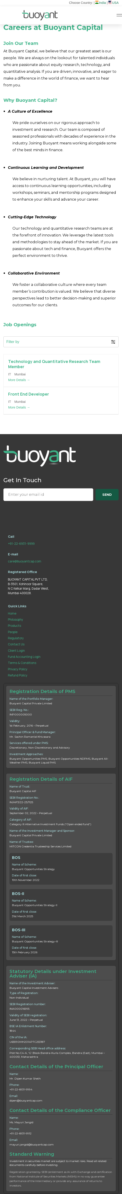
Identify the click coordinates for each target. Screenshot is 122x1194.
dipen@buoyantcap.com (26, 1100)
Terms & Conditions (22, 663)
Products (14, 626)
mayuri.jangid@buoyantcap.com (32, 1144)
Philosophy (15, 620)
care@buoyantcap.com (24, 561)
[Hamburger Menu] (119, 15)
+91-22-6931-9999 (21, 544)
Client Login (16, 651)
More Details (19, 380)
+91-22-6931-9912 (20, 1133)
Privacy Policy (17, 669)
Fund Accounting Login (24, 657)
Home (12, 613)
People (12, 632)
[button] (61, 341)
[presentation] (37, 512)
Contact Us (16, 644)
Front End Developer (28, 394)
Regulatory (16, 638)
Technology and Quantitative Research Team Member (54, 364)
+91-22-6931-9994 (21, 1089)
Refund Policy (17, 675)
